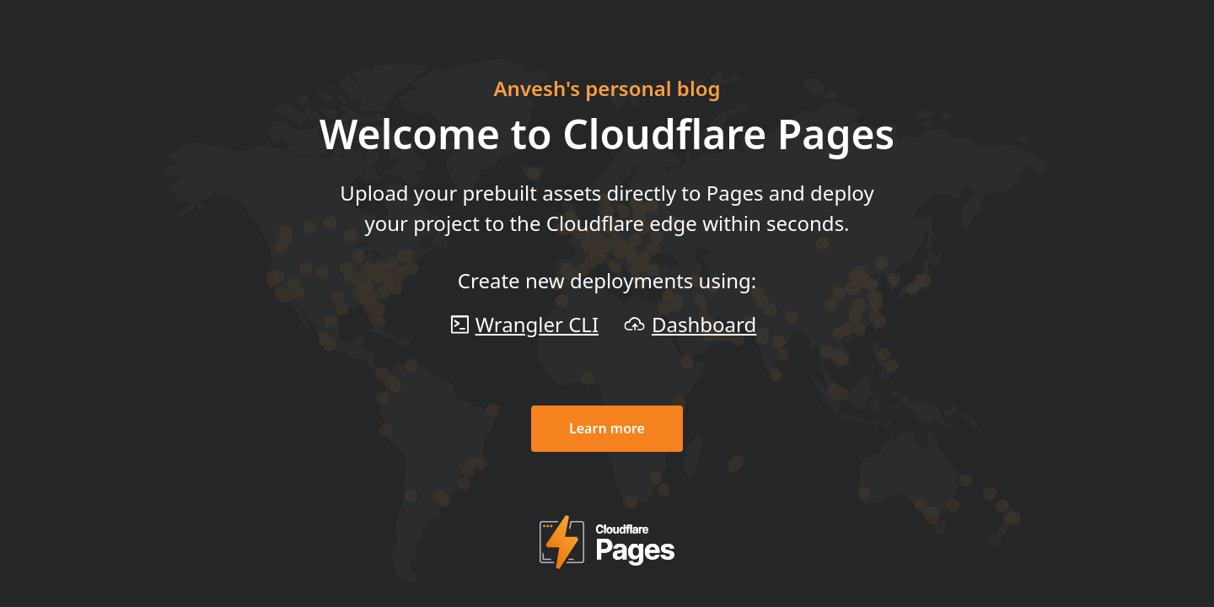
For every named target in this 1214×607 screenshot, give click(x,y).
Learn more (607, 428)
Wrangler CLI (537, 324)
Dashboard (704, 324)
